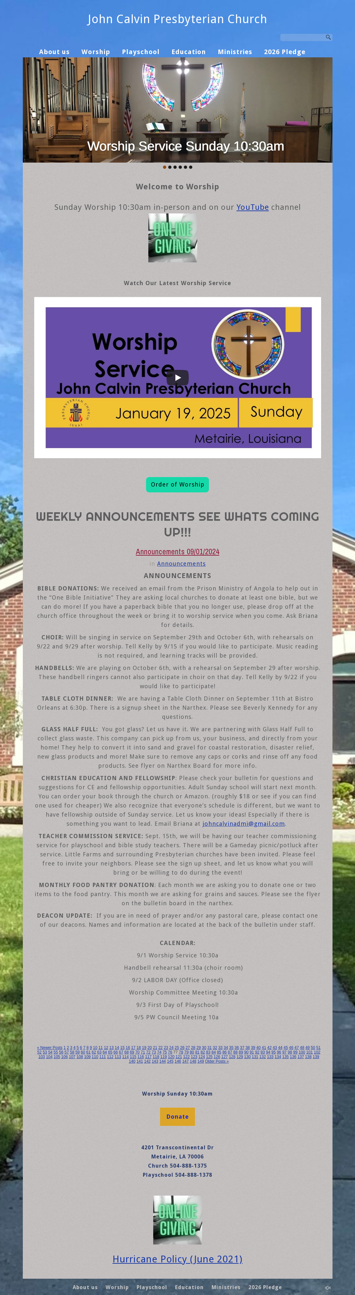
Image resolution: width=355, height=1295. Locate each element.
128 (232, 1057)
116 (141, 1057)
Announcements (181, 563)
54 (50, 1052)
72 (148, 1052)
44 (280, 1047)
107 (72, 1057)
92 (257, 1052)
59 (77, 1052)
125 (209, 1057)
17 (133, 1047)
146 (178, 1061)
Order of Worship (177, 484)
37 (242, 1047)
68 (126, 1052)
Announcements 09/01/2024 (177, 551)
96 (279, 1052)
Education (188, 52)
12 (106, 1047)
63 (99, 1052)
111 (102, 1057)
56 (61, 1052)
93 (262, 1052)
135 (285, 1057)
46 (291, 1047)
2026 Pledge (284, 52)
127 (224, 1057)
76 (170, 1052)
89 (241, 1052)
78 (181, 1052)
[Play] (178, 378)
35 (231, 1047)
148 (193, 1061)
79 (186, 1052)
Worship (95, 52)
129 (239, 1057)
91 (252, 1052)
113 (117, 1057)
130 (247, 1057)
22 (160, 1047)
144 (162, 1061)
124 (202, 1057)
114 (125, 1057)
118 (156, 1057)
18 (139, 1047)
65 (110, 1052)
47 (296, 1047)
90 (246, 1052)
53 (45, 1052)
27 (187, 1047)
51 (318, 1047)
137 (300, 1057)
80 (192, 1052)
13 (111, 1047)
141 (140, 1061)
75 (164, 1052)
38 (247, 1047)
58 (72, 1052)
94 (268, 1052)
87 (230, 1052)
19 (144, 1047)
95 (273, 1052)
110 (95, 1057)
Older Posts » (217, 1061)
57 (67, 1052)
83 (208, 1052)
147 (185, 1061)
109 (87, 1057)
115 (133, 1057)
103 (41, 1057)
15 (122, 1047)
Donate (177, 1116)
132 (262, 1057)
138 (308, 1057)
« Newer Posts (50, 1047)
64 (105, 1052)
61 (88, 1052)
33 (220, 1047)
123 (194, 1057)
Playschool (141, 52)
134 (277, 1057)
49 (307, 1047)
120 (171, 1057)
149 (201, 1061)
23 (166, 1047)
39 (253, 1047)
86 (224, 1052)
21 (155, 1047)
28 (193, 1047)
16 (128, 1047)
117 (148, 1057)
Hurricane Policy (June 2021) (177, 1259)
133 (270, 1057)
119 (163, 1057)
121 (178, 1057)
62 (94, 1052)
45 (286, 1047)
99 (295, 1052)
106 (64, 1057)
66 (115, 1052)
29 (199, 1047)
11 (100, 1047)
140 (132, 1061)
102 (317, 1052)
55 (55, 1052)
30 (204, 1047)
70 (137, 1052)
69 (132, 1052)
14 (117, 1047)
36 (237, 1047)
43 (275, 1047)
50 (313, 1047)
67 (121, 1052)
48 (302, 1047)
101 (309, 1052)
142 (147, 1061)
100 (302, 1052)
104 (49, 1057)
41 (264, 1047)
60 (83, 1052)
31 (209, 1047)
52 (39, 1052)
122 (186, 1057)
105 (56, 1057)
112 (110, 1057)
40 (258, 1047)
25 (177, 1047)
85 (219, 1052)
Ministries (235, 52)
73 (154, 1052)
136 (293, 1057)
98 (290, 1052)
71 (143, 1052)
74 (159, 1052)
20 (149, 1047)
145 (170, 1061)
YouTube (253, 207)
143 (155, 1061)
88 (235, 1052)
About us (54, 52)
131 (255, 1057)
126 (217, 1057)
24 (171, 1047)
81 (197, 1052)
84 (214, 1052)
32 (215, 1047)
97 (284, 1052)
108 (80, 1057)
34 (226, 1047)
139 (316, 1057)
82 (202, 1052)
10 (95, 1047)
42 (269, 1047)
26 (182, 1047)
